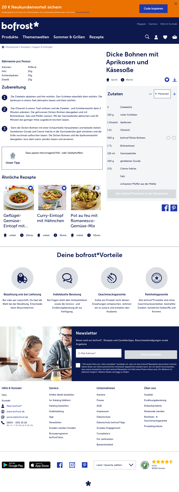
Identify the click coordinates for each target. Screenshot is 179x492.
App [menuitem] (51, 414)
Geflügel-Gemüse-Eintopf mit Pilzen (14, 221)
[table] (141, 147)
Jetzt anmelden (162, 353)
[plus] (174, 94)
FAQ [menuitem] (4, 392)
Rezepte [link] (96, 37)
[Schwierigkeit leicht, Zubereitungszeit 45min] (129, 79)
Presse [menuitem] (100, 398)
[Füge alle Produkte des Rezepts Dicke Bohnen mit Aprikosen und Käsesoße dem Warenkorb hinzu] (142, 194)
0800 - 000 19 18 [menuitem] (14, 420)
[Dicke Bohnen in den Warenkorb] (174, 138)
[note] (18, 235)
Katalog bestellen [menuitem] (59, 403)
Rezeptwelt (12, 47)
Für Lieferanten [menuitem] (105, 437)
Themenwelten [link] (36, 37)
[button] (153, 8)
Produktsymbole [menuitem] (153, 424)
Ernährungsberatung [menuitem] (155, 398)
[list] (89, 290)
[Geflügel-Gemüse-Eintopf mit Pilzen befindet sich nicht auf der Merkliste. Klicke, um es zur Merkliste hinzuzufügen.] (30, 188)
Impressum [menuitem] (103, 409)
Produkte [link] (10, 37)
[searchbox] (110, 36)
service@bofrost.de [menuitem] (15, 414)
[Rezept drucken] (174, 79)
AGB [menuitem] (99, 403)
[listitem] (52, 98)
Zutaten (115, 93)
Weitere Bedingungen (83, 12)
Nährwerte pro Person (16, 61)
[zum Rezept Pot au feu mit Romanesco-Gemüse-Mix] (86, 197)
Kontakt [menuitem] (6, 398)
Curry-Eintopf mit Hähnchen (50, 218)
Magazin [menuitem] (141, 24)
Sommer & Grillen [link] (69, 37)
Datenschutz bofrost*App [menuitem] (111, 420)
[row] (26, 67)
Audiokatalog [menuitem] (56, 409)
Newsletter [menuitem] (55, 420)
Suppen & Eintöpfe (42, 47)
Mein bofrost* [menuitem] (12, 403)
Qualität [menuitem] (148, 392)
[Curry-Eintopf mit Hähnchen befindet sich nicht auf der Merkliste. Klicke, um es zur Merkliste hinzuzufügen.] (64, 188)
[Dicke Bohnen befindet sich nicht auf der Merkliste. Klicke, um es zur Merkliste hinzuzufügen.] (168, 138)
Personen (163, 93)
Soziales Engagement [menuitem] (108, 425)
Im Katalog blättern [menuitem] (60, 398)
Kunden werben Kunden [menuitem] (62, 425)
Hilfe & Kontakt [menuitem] (168, 24)
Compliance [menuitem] (103, 431)
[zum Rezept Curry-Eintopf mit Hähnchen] (52, 197)
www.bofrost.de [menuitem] (13, 409)
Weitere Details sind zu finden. (113, 371)
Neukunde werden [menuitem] (154, 409)
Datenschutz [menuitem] (103, 414)
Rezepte (25, 47)
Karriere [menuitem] (153, 24)
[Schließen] (175, 4)
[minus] (150, 94)
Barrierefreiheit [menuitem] (105, 442)
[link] (28, 26)
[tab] (156, 37)
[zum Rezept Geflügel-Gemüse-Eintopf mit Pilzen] (18, 197)
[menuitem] (10, 39)
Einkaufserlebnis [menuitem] (153, 403)
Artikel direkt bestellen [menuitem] (61, 392)
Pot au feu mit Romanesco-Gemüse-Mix (84, 220)
